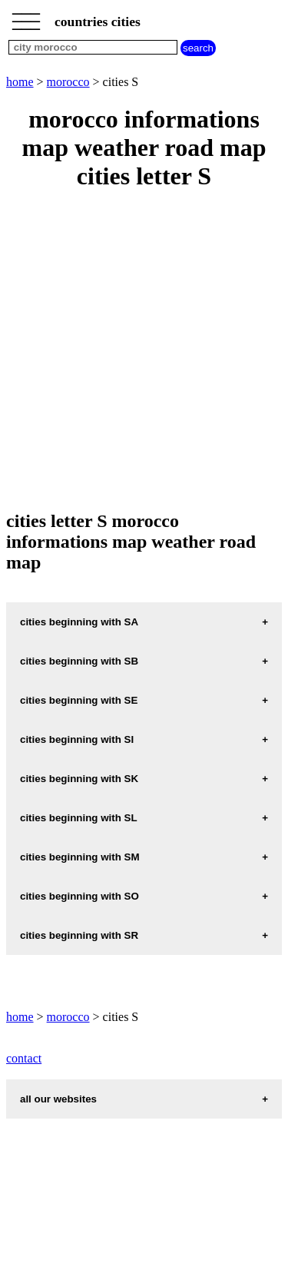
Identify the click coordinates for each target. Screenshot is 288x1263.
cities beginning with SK (79, 778)
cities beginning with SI (77, 739)
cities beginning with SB (79, 661)
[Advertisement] (144, 351)
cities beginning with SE (78, 700)
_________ (26, 16)
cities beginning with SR (79, 935)
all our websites (58, 1099)
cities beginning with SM (80, 857)
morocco (68, 81)
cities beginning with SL (78, 818)
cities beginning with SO (79, 896)
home (20, 81)
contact (23, 1058)
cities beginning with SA (79, 622)
